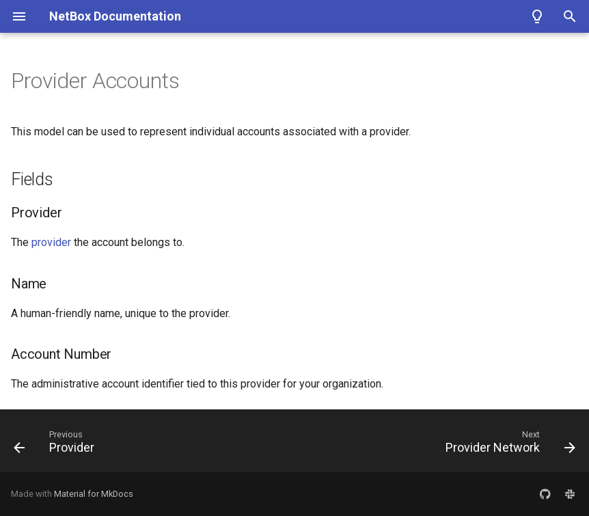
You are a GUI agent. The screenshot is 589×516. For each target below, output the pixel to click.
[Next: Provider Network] (507, 445)
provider (51, 242)
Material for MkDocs (93, 494)
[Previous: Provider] (57, 445)
